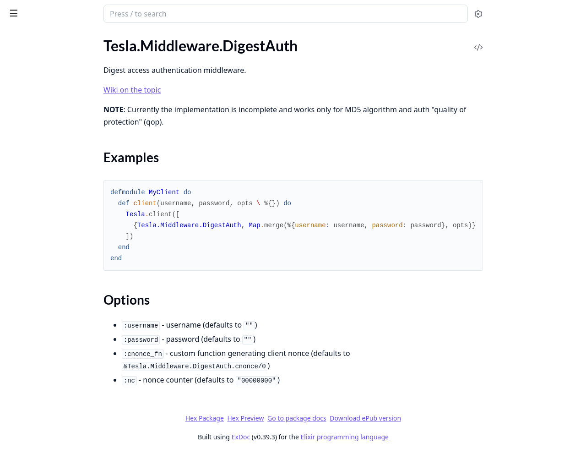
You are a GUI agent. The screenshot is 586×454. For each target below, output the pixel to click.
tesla (42, 10)
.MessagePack (28, 281)
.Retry (15, 343)
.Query (17, 330)
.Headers (20, 231)
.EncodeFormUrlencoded (45, 157)
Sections (29, 141)
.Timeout (20, 380)
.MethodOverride (34, 293)
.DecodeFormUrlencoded (46, 63)
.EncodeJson (26, 169)
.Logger (17, 268)
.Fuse (14, 219)
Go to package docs (365, 418)
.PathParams (26, 318)
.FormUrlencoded (33, 206)
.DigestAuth (25, 124)
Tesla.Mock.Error (32, 424)
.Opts (15, 305)
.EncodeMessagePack (40, 182)
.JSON (16, 244)
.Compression (28, 50)
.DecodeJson (26, 75)
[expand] (128, 52)
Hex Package (273, 418)
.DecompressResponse (42, 112)
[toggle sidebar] (125, 13)
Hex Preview (314, 418)
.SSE (12, 355)
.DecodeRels (25, 100)
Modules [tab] (59, 39)
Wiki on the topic (201, 90)
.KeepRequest (28, 256)
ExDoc (309, 436)
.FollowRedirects (32, 194)
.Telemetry (22, 367)
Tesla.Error (23, 412)
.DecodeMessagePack (40, 87)
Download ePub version (434, 418)
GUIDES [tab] (18, 39)
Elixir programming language (413, 436)
